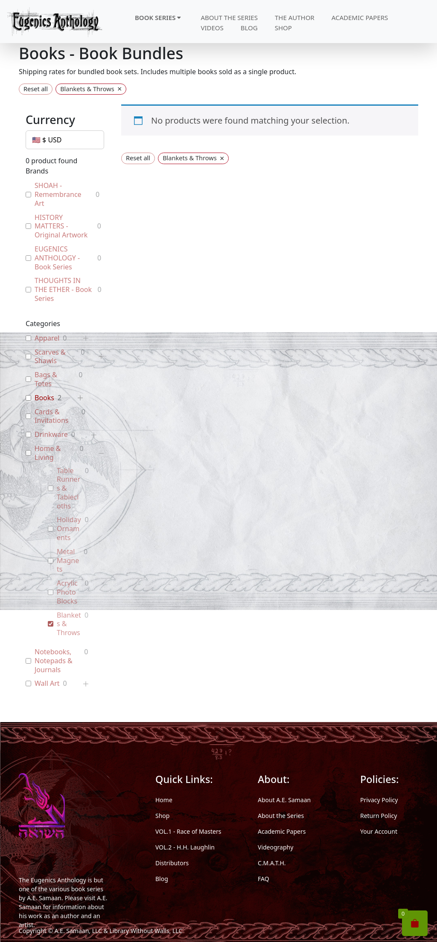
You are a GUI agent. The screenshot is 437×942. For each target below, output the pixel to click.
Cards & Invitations (51, 416)
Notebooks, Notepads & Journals (54, 660)
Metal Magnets (68, 560)
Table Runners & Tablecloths (68, 488)
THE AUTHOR (295, 17)
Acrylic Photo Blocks (67, 592)
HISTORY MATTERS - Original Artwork (61, 226)
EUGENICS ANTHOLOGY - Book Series (57, 258)
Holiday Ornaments (69, 528)
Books (44, 397)
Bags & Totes (46, 379)
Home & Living (48, 453)
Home (163, 800)
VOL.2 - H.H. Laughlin (185, 847)
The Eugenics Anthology (52, 880)
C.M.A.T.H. (272, 863)
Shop (162, 816)
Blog (161, 879)
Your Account (378, 831)
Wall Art (47, 683)
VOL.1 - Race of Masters (188, 831)
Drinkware (51, 434)
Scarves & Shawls (50, 357)
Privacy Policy (379, 800)
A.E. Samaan (44, 898)
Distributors (172, 863)
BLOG (249, 27)
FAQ (263, 879)
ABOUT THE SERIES (229, 17)
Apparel (47, 338)
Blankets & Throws (69, 624)
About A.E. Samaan (284, 800)
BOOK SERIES (158, 17)
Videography (275, 847)
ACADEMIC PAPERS (360, 17)
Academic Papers (282, 831)
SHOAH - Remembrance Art (58, 194)
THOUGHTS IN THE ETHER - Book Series (63, 289)
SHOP (283, 27)
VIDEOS (212, 27)
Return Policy (378, 816)
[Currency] (65, 139)
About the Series (281, 816)
